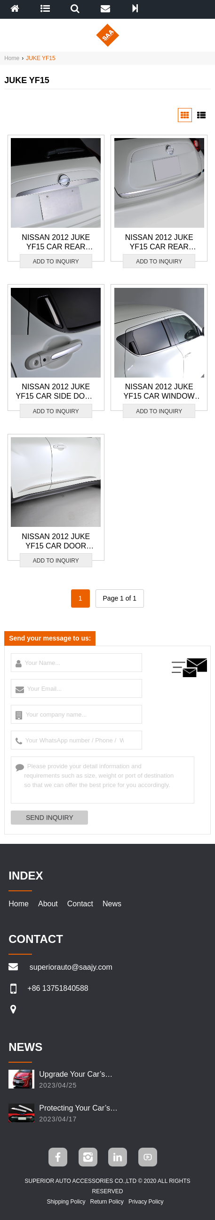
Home (11, 58)
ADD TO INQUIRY (56, 261)
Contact (80, 904)
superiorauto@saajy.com (71, 967)
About (48, 904)
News (112, 904)
